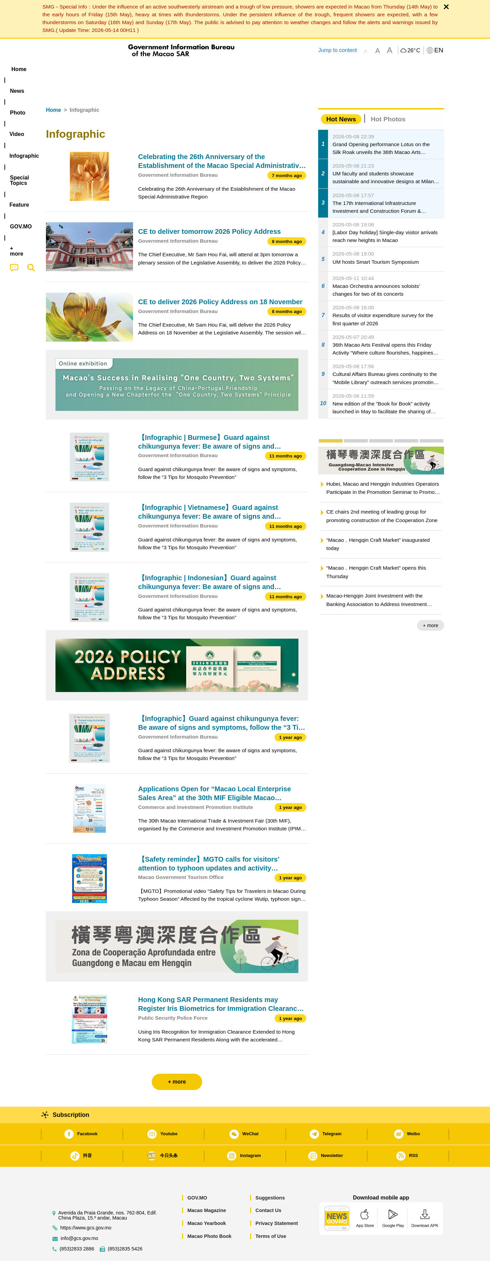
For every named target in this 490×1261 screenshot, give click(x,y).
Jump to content (337, 50)
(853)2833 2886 (77, 1228)
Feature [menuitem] (271, 69)
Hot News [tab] (341, 98)
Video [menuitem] (147, 69)
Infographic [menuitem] (182, 69)
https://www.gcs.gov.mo (85, 1207)
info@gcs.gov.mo (79, 1217)
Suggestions (270, 1177)
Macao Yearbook (206, 1202)
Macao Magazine (206, 1189)
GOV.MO (197, 1177)
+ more (430, 604)
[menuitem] (89, 69)
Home (53, 89)
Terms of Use (271, 1215)
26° (413, 50)
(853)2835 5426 (125, 1228)
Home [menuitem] (59, 69)
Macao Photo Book (209, 1215)
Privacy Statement (277, 1202)
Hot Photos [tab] (388, 98)
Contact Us (268, 1189)
